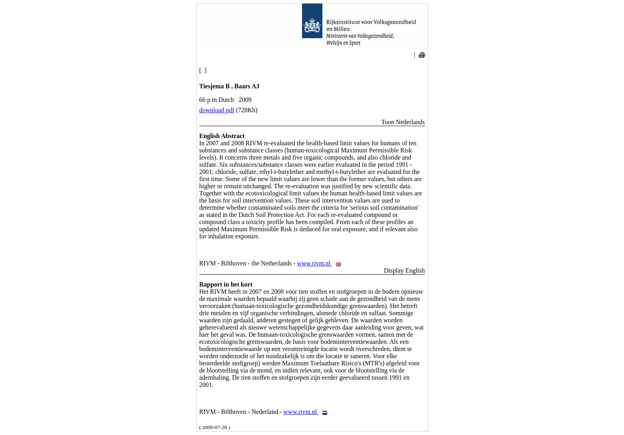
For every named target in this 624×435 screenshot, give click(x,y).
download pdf (216, 110)
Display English (404, 270)
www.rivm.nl (321, 263)
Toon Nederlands (403, 122)
